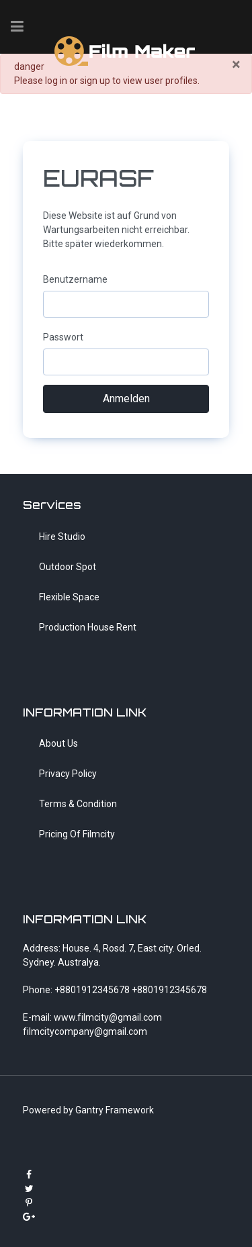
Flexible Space (69, 597)
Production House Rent (87, 627)
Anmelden (126, 398)
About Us (58, 743)
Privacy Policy (68, 773)
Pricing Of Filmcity (77, 834)
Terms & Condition (78, 803)
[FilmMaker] (126, 50)
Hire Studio (62, 536)
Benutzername (75, 279)
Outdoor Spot (67, 566)
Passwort (63, 337)
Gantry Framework (114, 1110)
